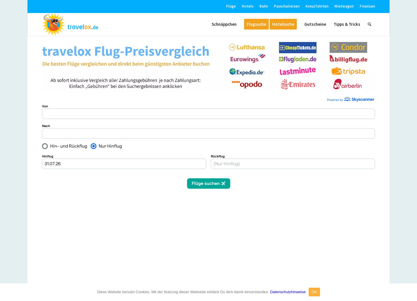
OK (314, 292)
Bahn (263, 6)
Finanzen (367, 6)
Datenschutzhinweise (288, 292)
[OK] (410, 292)
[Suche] (369, 24)
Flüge (231, 6)
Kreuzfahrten (317, 6)
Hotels (247, 6)
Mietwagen (344, 6)
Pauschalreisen (286, 6)
